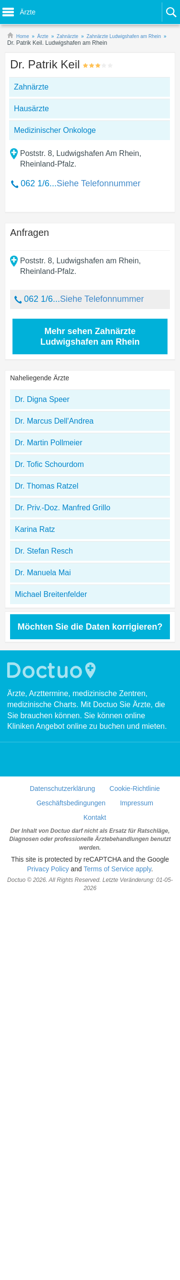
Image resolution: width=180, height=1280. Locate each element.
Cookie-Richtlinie (134, 788)
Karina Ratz (35, 529)
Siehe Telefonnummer (99, 183)
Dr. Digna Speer (42, 399)
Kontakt (95, 817)
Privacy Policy (48, 869)
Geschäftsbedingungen (71, 803)
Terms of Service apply (117, 869)
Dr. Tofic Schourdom (49, 464)
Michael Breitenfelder (51, 594)
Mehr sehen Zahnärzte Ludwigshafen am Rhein (90, 336)
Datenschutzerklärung (62, 788)
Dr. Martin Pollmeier (48, 443)
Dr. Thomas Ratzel (46, 486)
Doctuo (52, 670)
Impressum (136, 803)
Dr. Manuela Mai (43, 573)
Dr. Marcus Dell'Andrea (54, 421)
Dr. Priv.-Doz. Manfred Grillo (62, 508)
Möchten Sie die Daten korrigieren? (89, 627)
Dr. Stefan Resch (44, 551)
